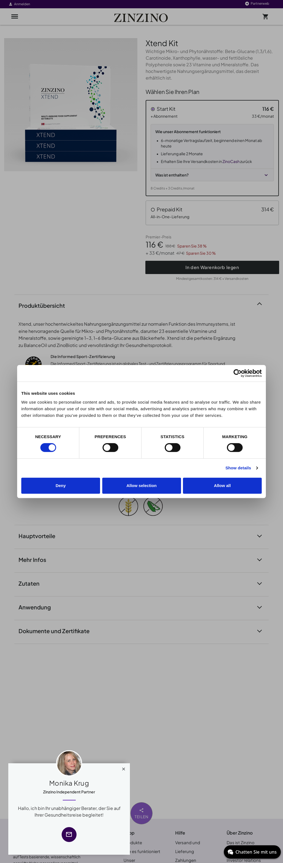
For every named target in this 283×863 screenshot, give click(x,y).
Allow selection (141, 485)
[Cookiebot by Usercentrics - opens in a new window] (237, 373)
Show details (238, 467)
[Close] (124, 767)
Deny (61, 485)
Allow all (222, 485)
